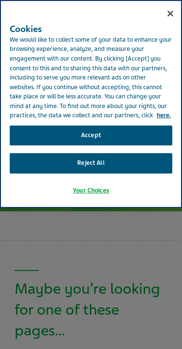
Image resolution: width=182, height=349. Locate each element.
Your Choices (91, 190)
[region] (91, 104)
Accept (91, 135)
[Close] (170, 13)
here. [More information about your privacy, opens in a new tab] (164, 115)
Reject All (90, 163)
